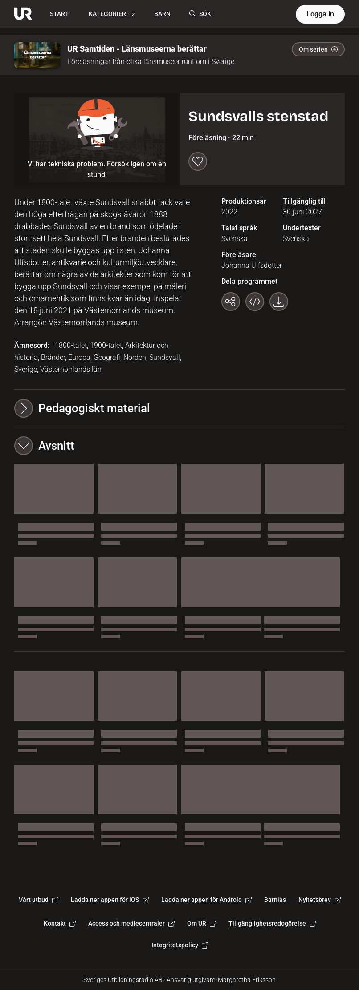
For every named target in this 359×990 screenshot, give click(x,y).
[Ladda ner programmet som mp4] (278, 301)
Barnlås (275, 899)
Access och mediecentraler (131, 923)
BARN (162, 13)
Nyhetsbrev (319, 899)
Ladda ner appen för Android (206, 899)
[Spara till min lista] (197, 161)
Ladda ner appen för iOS (110, 899)
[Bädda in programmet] (254, 301)
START (59, 13)
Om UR (201, 923)
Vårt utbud (38, 899)
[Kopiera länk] (230, 301)
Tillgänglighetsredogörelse (272, 923)
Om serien (318, 49)
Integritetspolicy (179, 945)
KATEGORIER (112, 14)
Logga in (320, 14)
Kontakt (60, 923)
